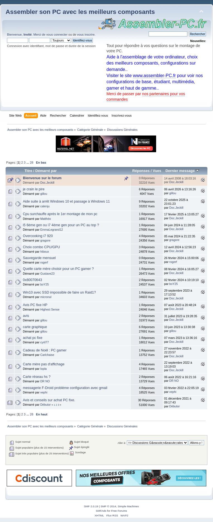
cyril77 (44, 342)
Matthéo (45, 218)
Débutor (45, 404)
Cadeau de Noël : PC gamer (45, 350)
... (28, 162)
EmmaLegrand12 (51, 229)
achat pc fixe (32, 338)
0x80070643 (32, 280)
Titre (28, 171)
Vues (157, 171)
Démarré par (46, 171)
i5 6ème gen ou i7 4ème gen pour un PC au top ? (61, 225)
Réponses (141, 171)
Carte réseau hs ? (36, 377)
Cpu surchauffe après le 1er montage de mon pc (60, 214)
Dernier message (182, 171)
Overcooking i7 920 (38, 236)
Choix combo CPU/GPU (41, 247)
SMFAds (101, 510)
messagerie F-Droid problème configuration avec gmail (65, 388)
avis (26, 316)
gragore (45, 240)
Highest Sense (49, 309)
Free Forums (119, 510)
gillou (43, 193)
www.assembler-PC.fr (154, 75)
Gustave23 (47, 273)
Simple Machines (128, 506)
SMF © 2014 (108, 506)
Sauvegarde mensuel (39, 258)
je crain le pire (34, 189)
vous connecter (56, 34)
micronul (45, 297)
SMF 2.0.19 (91, 506)
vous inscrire (86, 34)
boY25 (44, 284)
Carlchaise (47, 354)
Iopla (43, 368)
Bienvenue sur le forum (42, 178)
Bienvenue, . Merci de (26, 34)
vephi (43, 392)
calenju (45, 206)
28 (31, 162)
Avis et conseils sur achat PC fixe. (49, 400)
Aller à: (122, 442)
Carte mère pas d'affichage (43, 364)
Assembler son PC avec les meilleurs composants (80, 11)
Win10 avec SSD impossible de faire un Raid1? (59, 292)
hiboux (44, 251)
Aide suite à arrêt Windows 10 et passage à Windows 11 (66, 201)
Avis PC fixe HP (35, 305)
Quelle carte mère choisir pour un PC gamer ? (58, 269)
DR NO (45, 381)
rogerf (44, 262)
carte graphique (35, 327)
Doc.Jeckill (47, 182)
